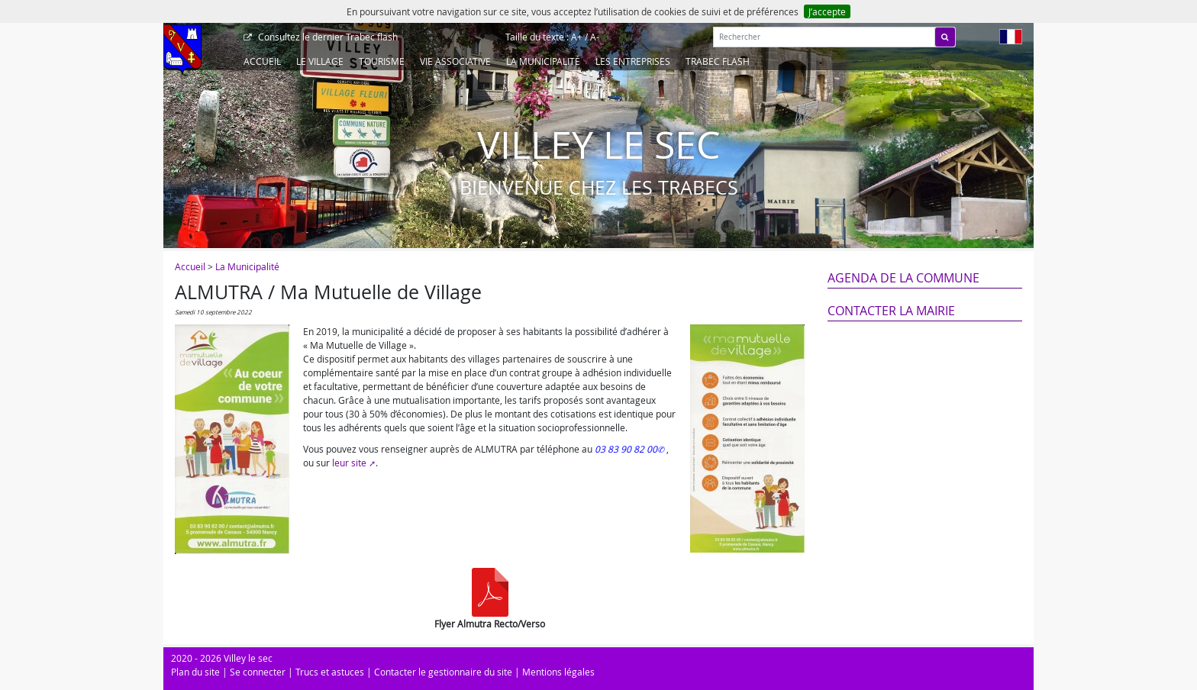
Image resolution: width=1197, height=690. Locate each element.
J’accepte (827, 11)
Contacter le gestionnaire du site (443, 672)
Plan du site (195, 672)
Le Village (320, 61)
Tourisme (382, 61)
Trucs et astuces (329, 672)
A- (594, 37)
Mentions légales (558, 672)
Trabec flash (327, 37)
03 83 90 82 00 (626, 449)
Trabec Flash (718, 61)
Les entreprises (632, 61)
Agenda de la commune (903, 277)
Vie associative (455, 61)
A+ (576, 37)
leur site (349, 462)
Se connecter (258, 672)
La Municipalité (543, 61)
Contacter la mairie (891, 310)
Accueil (262, 61)
